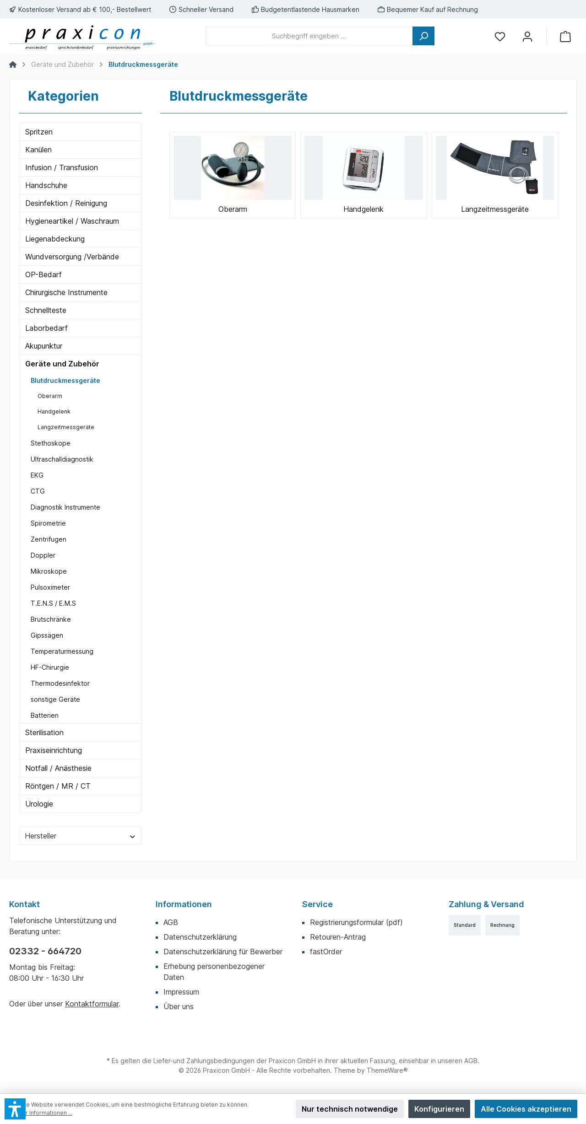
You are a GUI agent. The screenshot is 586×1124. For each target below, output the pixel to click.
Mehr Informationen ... (43, 1112)
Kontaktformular (92, 1003)
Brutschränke (51, 619)
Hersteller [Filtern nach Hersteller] (80, 835)
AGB (170, 922)
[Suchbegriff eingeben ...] (309, 36)
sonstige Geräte (55, 699)
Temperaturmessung (62, 651)
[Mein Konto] (527, 36)
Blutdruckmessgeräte (65, 380)
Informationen (184, 904)
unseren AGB (457, 1061)
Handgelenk (54, 411)
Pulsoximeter (50, 587)
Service (317, 904)
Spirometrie (48, 523)
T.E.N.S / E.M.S (53, 603)
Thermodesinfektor (60, 683)
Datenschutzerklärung (200, 936)
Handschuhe (46, 185)
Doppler (43, 555)
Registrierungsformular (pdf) (356, 922)
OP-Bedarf (43, 274)
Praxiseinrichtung (53, 750)
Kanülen (38, 149)
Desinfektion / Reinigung (66, 203)
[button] (15, 1108)
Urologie (39, 803)
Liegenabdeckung (55, 238)
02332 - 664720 (45, 951)
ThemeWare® (387, 1070)
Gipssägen (47, 635)
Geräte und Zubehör (62, 363)
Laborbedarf (46, 328)
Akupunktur (43, 345)
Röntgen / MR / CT (58, 786)
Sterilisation (44, 732)
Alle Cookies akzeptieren (526, 1108)
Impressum (181, 991)
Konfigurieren (439, 1108)
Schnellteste (45, 310)
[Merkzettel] (499, 36)
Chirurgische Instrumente (66, 292)
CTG (38, 491)
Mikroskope (49, 571)
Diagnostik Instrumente (65, 507)
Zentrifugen (48, 539)
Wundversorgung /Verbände (72, 256)
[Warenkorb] (565, 36)
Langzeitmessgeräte (66, 427)
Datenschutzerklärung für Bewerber (222, 951)
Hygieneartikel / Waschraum (72, 221)
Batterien (45, 715)
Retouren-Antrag (338, 936)
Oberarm (50, 396)
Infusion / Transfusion (61, 167)
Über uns (178, 1006)
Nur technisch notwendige (350, 1108)
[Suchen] (423, 36)
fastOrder (326, 951)
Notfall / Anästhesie (58, 768)
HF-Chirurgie (50, 667)
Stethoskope (51, 443)
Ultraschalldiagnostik (62, 459)
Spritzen (39, 131)
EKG (37, 475)
